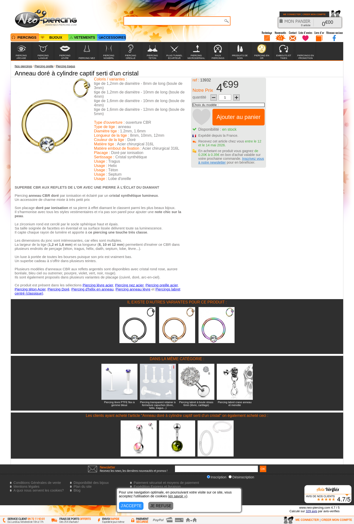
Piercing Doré (58, 289)
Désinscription (241, 477)
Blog (77, 490)
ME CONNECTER (292, 14)
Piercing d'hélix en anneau (92, 289)
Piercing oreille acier (161, 285)
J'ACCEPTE (131, 506)
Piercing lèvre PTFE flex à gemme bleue (119, 404)
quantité (199, 97)
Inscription (217, 477)
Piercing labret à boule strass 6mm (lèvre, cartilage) (196, 404)
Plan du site (83, 486)
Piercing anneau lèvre (133, 289)
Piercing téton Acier (30, 289)
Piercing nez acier (129, 285)
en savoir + (177, 496)
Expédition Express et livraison (157, 486)
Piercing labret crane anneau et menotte (235, 404)
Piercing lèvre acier (98, 285)
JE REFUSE (160, 506)
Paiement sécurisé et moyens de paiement (166, 483)
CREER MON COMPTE (314, 14)
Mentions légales (26, 486)
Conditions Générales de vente (37, 483)
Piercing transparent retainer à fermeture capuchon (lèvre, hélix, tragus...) (158, 405)
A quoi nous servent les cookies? (38, 490)
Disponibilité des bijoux (91, 483)
